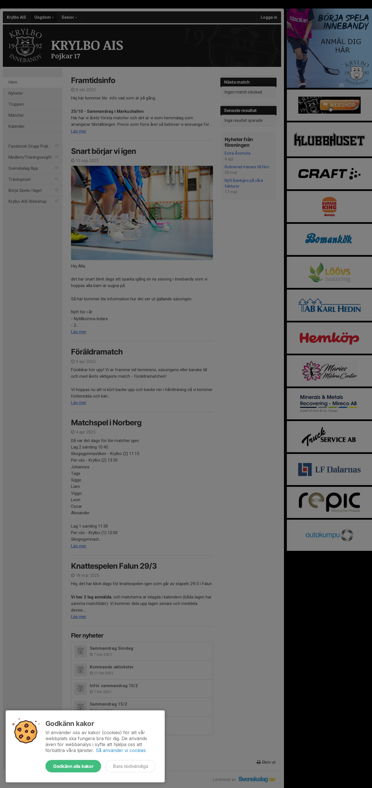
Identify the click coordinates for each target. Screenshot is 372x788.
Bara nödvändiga (130, 766)
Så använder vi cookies (121, 750)
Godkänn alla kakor (73, 766)
